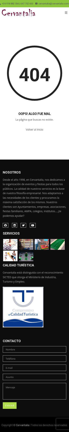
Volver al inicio (34, 129)
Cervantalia (22, 425)
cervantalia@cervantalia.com (52, 3)
